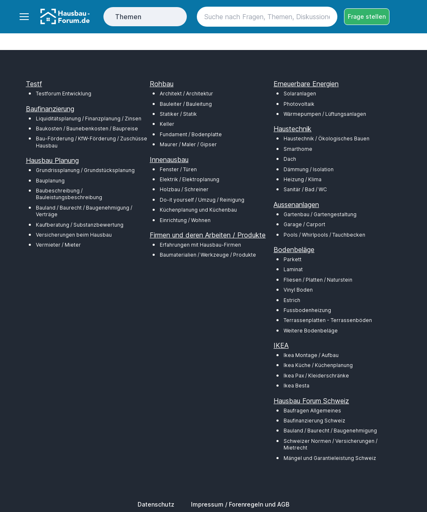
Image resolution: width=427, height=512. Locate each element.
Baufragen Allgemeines (312, 410)
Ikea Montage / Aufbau (311, 355)
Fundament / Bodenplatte (191, 134)
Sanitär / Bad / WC (305, 189)
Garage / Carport (304, 224)
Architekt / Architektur (186, 93)
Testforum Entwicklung (63, 93)
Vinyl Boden (298, 290)
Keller (167, 124)
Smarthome (298, 149)
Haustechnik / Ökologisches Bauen (326, 138)
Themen (128, 16)
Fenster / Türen (178, 169)
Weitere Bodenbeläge (311, 330)
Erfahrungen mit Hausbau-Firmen (200, 245)
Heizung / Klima (303, 179)
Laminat (293, 269)
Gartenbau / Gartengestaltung (320, 214)
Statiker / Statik (178, 114)
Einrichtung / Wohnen (185, 220)
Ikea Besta (296, 385)
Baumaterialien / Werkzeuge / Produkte (208, 255)
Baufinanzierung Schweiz (314, 420)
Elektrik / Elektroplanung (189, 179)
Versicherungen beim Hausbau (74, 235)
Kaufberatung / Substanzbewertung (79, 225)
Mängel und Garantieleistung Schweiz (330, 458)
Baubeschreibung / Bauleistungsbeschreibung (69, 193)
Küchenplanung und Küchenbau (198, 210)
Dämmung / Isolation (309, 169)
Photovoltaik (299, 104)
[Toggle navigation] (24, 16)
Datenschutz (156, 504)
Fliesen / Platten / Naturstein (318, 280)
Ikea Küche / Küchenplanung (318, 365)
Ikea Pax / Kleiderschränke (316, 375)
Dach (290, 159)
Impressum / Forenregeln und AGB (240, 504)
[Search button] (327, 16)
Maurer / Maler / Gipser (188, 144)
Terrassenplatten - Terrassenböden (328, 320)
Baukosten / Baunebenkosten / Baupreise (87, 128)
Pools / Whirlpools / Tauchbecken (324, 235)
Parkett (292, 259)
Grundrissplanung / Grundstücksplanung (85, 170)
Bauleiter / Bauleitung (186, 104)
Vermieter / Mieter (58, 245)
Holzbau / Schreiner (184, 189)
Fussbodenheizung (307, 310)
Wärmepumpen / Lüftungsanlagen (325, 114)
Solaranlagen (300, 93)
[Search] (267, 17)
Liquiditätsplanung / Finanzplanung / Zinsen (88, 118)
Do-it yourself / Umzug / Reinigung (202, 200)
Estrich (292, 300)
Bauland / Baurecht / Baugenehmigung (330, 430)
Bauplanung (50, 180)
